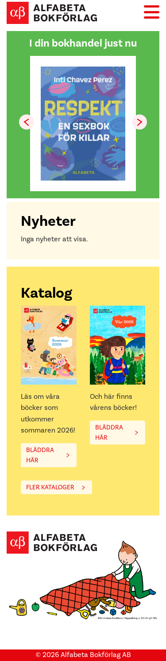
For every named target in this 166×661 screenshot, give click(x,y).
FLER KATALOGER (50, 487)
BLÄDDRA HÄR (40, 455)
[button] (139, 122)
